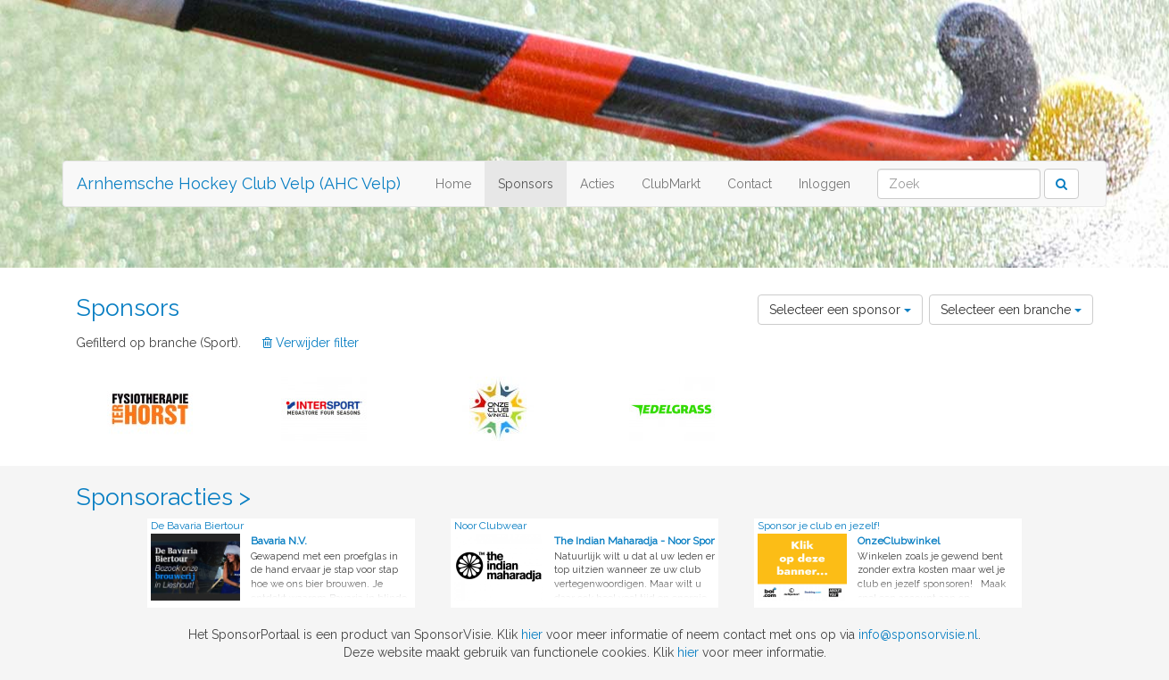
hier (532, 634)
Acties (597, 184)
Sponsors (525, 184)
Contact (749, 184)
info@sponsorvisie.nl (918, 634)
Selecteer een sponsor (840, 310)
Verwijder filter (310, 343)
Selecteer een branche (1011, 310)
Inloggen (824, 184)
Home (453, 184)
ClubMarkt (671, 184)
